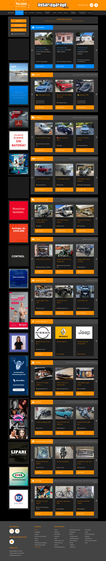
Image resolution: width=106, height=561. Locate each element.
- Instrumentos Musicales (90, 540)
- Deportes (86, 536)
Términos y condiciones (40, 536)
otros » (96, 482)
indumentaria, (93, 480)
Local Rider (81, 388)
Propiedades (72, 532)
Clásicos (56, 545)
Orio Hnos (60, 226)
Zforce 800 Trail (82, 300)
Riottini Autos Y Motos (43, 259)
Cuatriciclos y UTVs (59, 540)
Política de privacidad (40, 545)
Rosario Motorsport (83, 185)
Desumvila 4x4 (82, 145)
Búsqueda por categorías (41, 542)
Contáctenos (38, 547)
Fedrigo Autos (62, 102)
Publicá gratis (19, 30)
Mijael (38, 226)
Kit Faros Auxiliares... (63, 461)
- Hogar (86, 532)
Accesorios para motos (90, 441)
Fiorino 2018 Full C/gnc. (43, 138)
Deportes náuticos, (82, 362)
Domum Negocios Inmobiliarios (83, 60)
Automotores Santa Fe (42, 144)
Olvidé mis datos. (18, 34)
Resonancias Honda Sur (63, 266)
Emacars (60, 185)
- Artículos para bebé (89, 534)
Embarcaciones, (71, 362)
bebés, (81, 480)
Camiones (56, 536)
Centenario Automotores (40, 101)
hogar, (76, 480)
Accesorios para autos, (76, 441)
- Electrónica (72, 547)
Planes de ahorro (58, 542)
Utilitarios (56, 532)
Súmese (36, 534)
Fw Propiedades (41, 61)
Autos (55, 529)
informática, (70, 480)
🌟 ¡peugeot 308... (83, 95)
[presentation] (32, 50)
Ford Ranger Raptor (63, 179)
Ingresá (18, 21)
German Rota (41, 185)
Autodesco (81, 267)
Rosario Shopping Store (42, 508)
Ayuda (36, 538)
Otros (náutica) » (93, 362)
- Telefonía (71, 545)
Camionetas (57, 534)
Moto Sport (40, 308)
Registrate (18, 25)
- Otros (86, 542)
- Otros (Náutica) (73, 540)
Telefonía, (56, 480)
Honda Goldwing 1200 (43, 422)
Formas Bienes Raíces (64, 61)
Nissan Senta (40, 349)
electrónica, (63, 480)
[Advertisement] (18, 49)
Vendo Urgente (62, 341)
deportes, (86, 480)
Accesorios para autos (59, 547)
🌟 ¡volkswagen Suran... (43, 95)
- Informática (87, 529)
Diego (59, 145)
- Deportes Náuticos (74, 538)
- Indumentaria (88, 538)
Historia (36, 540)
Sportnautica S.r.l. (63, 308)
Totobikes (60, 509)
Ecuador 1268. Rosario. (64, 50)
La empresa (37, 532)
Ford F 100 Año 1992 (42, 179)
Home (36, 529)
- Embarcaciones (73, 536)
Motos (55, 538)
